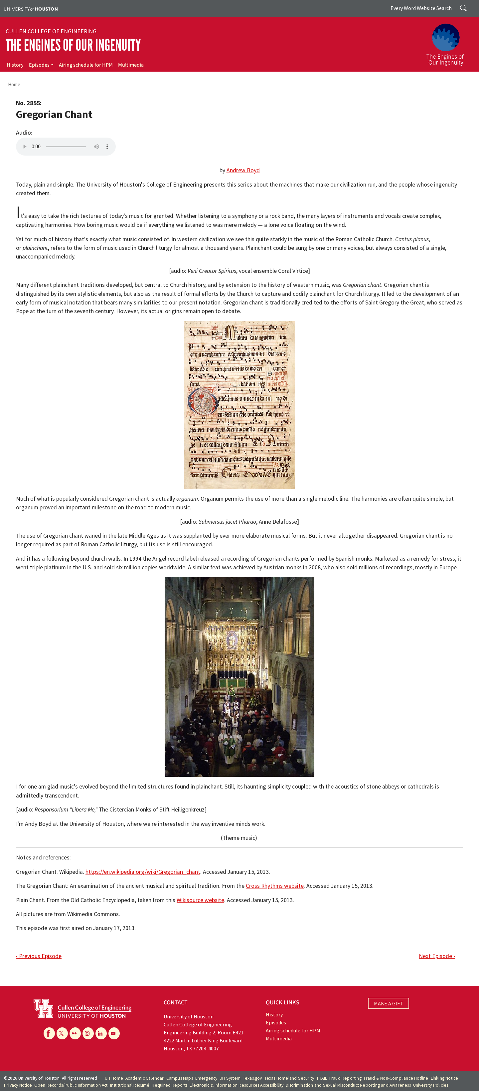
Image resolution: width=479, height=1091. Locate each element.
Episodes (39, 65)
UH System (230, 1078)
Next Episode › (437, 956)
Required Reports (169, 1085)
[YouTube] (114, 1033)
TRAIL (321, 1078)
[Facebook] (49, 1033)
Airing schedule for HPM (86, 65)
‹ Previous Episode (39, 956)
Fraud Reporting (345, 1078)
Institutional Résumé (130, 1085)
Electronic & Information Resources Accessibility (236, 1085)
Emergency (206, 1078)
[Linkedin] (101, 1033)
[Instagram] (88, 1033)
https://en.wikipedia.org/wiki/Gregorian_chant (142, 871)
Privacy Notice (18, 1085)
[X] (62, 1033)
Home (14, 84)
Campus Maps (179, 1078)
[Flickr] (75, 1033)
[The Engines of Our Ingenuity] (449, 41)
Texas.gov (252, 1078)
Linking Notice (444, 1078)
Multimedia (131, 65)
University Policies (430, 1085)
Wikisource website (200, 900)
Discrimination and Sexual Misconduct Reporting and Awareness (348, 1085)
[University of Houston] (31, 8)
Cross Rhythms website (275, 885)
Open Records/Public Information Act (71, 1085)
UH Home (114, 1078)
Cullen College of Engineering (51, 31)
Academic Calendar (144, 1078)
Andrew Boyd (243, 170)
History (15, 65)
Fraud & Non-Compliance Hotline (396, 1078)
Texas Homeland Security (289, 1078)
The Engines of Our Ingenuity (73, 45)
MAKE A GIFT (388, 1003)
